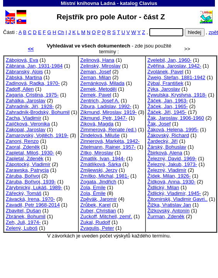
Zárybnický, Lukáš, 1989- (34, 187)
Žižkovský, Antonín (168, 211)
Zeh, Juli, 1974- (23, 222)
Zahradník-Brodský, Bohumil (37, 112)
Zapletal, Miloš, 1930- (30, 153)
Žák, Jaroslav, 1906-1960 (175, 118)
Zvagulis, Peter (97, 228)
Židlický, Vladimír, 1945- (174, 193)
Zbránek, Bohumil (26, 216)
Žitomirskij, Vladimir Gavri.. (177, 199)
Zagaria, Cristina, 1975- (32, 95)
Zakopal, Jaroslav (26, 129)
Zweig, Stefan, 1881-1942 (176, 77)
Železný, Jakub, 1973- (172, 164)
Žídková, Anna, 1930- (171, 182)
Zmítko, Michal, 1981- (104, 176)
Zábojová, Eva (22, 60)
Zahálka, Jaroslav (26, 100)
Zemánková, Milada (102, 83)
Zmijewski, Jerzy (98, 170)
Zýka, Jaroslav (163, 89)
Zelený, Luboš (21, 228)
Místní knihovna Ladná (88, 3)
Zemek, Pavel (95, 95)
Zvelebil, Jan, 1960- (169, 60)
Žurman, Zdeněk (165, 216)
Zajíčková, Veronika (28, 124)
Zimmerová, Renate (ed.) (108, 129)
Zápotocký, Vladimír (28, 164)
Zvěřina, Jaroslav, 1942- (174, 66)
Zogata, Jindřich (98, 182)
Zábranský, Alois (24, 72)
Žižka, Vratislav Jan (169, 205)
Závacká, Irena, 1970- (30, 199)
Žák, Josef (159, 124)
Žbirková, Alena (164, 153)
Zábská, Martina (24, 77)
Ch (60, 32)
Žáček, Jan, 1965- (167, 106)
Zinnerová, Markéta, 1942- (110, 141)
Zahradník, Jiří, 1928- (30, 106)
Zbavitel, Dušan (23, 211)
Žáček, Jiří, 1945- (166, 112)
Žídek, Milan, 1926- (169, 176)
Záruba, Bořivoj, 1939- (31, 182)
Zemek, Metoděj (98, 89)
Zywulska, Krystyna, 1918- (177, 95)
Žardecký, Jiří (162, 141)
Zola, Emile (93, 187)
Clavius (148, 3)
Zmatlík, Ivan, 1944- (102, 158)
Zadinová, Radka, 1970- (33, 83)
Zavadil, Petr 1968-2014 (33, 205)
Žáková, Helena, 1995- (173, 129)
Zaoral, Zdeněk (23, 147)
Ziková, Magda (96, 124)
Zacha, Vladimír (23, 118)
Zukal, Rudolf (95, 222)
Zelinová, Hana (97, 60)
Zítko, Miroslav (96, 153)
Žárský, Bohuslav (166, 147)
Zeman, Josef (95, 72)
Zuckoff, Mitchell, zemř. (106, 216)
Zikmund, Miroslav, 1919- (108, 112)
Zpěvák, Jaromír (98, 199)
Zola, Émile (93, 193)
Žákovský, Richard (168, 135)
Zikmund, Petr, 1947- (103, 118)
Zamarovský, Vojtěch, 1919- (37, 135)
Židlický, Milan (163, 187)
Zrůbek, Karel (95, 205)
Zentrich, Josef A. (99, 100)
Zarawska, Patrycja (27, 170)
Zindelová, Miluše (100, 135)
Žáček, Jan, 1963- (167, 100)
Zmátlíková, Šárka (100, 164)
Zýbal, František (165, 83)
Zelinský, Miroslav (100, 66)
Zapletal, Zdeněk (25, 158)
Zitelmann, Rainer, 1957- (108, 147)
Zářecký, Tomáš (23, 193)
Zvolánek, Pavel (165, 72)
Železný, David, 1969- (172, 158)
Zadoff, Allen (20, 89)
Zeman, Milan (95, 77)
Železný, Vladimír (166, 170)
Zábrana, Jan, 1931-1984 (34, 66)
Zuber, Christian (98, 211)
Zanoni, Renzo (22, 141)
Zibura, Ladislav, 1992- (105, 106)
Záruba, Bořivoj (23, 176)
